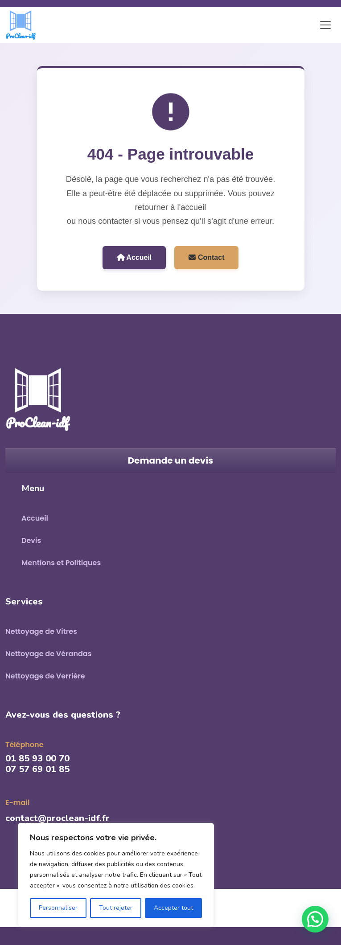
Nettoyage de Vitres (41, 631)
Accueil (134, 257)
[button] (315, 919)
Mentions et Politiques (61, 563)
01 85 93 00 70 (37, 758)
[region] (116, 875)
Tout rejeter (115, 908)
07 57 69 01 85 (37, 769)
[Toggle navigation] (325, 25)
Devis (31, 540)
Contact (206, 257)
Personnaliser (58, 908)
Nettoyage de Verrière (45, 676)
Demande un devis (171, 460)
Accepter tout (173, 908)
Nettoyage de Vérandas (48, 654)
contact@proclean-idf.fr (57, 818)
